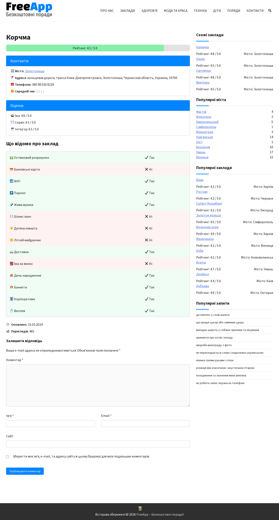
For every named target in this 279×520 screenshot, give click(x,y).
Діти (217, 10)
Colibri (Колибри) (209, 203)
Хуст (199, 142)
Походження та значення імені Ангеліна (221, 375)
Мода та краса (176, 10)
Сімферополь (206, 127)
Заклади (127, 10)
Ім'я (10, 415)
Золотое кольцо (208, 215)
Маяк (200, 180)
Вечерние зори (207, 227)
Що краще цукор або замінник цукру (220, 322)
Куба (199, 250)
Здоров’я (149, 10)
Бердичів (203, 147)
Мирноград (204, 132)
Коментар (14, 360)
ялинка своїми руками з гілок (215, 360)
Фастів (201, 111)
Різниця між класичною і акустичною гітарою (225, 368)
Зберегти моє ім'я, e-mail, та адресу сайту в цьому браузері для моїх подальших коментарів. (81, 456)
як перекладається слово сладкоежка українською (229, 353)
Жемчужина (205, 239)
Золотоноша (34, 71)
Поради (233, 10)
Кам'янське (204, 137)
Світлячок (203, 70)
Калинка (202, 47)
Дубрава (202, 286)
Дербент (202, 274)
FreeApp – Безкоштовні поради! (160, 514)
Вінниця (202, 157)
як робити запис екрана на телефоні (220, 383)
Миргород (203, 117)
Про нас (107, 10)
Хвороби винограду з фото (214, 345)
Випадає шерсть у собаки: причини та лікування (227, 330)
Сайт (9, 436)
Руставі (202, 191)
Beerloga (202, 82)
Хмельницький (207, 122)
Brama (201, 262)
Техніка (200, 10)
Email (106, 415)
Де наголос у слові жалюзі (213, 315)
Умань (200, 152)
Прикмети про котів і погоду (214, 337)
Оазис (200, 59)
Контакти (255, 10)
